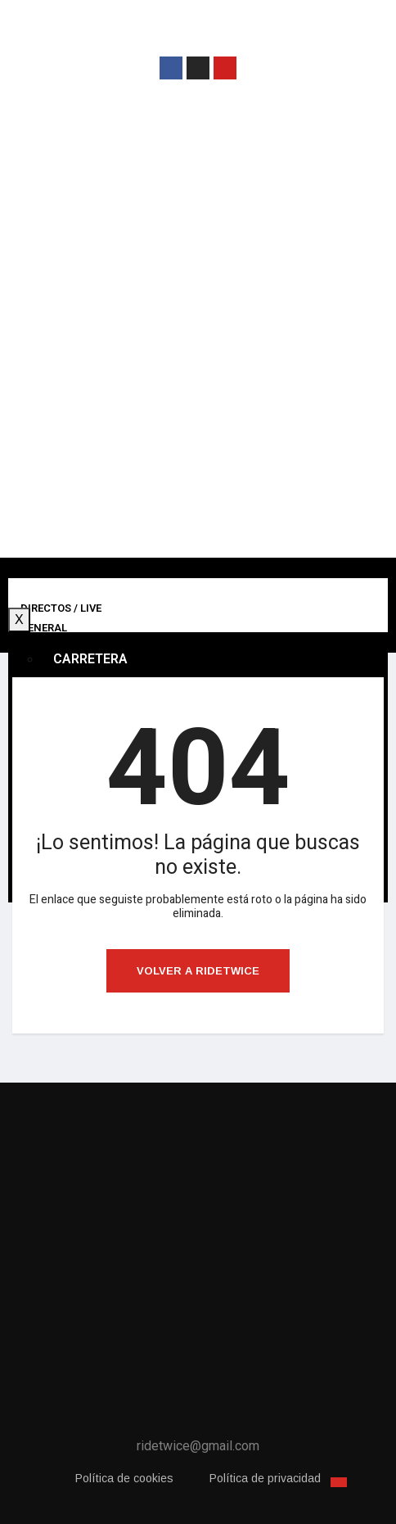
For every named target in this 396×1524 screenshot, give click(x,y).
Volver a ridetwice (198, 971)
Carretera (90, 659)
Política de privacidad (265, 1478)
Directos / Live (60, 608)
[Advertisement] (198, 333)
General (43, 628)
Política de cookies (124, 1478)
